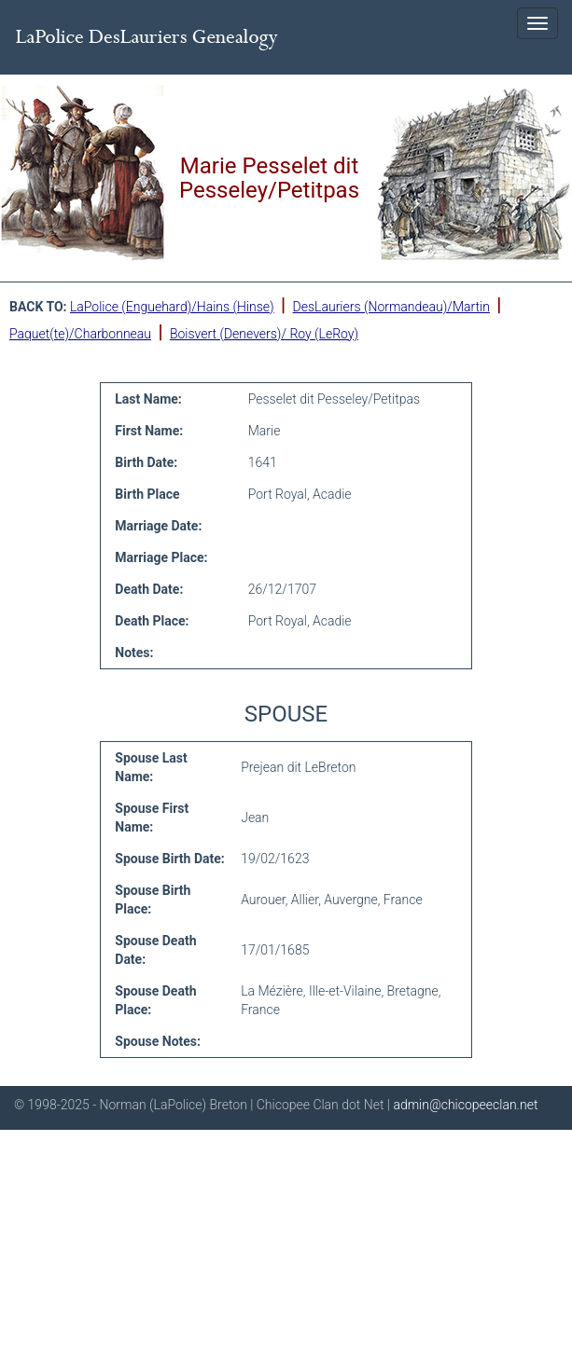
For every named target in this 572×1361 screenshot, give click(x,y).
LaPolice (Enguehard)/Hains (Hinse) (172, 306)
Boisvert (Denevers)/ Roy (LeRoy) (264, 333)
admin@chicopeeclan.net (465, 1104)
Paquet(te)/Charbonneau (80, 333)
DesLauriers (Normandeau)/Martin (391, 306)
